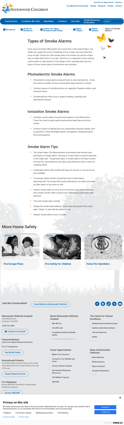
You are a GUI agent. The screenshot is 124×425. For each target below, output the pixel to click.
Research (102, 6)
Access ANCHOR (12, 393)
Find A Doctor (11, 21)
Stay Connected (98, 368)
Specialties (49, 21)
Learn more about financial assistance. (17, 342)
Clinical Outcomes (99, 332)
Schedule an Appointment (103, 2)
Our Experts (96, 377)
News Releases (98, 359)
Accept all (105, 407)
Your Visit (75, 21)
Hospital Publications (100, 373)
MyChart (119, 2)
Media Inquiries (98, 364)
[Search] (113, 21)
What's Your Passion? (60, 356)
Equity (94, 341)
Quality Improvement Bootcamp (104, 323)
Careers (119, 6)
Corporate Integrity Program (63, 339)
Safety (94, 337)
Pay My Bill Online (12, 352)
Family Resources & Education (92, 21)
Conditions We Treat (31, 21)
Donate (110, 6)
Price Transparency (10, 347)
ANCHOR (55, 384)
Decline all (105, 412)
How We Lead (57, 328)
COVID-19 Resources (60, 388)
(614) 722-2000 (8, 326)
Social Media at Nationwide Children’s (50, 304)
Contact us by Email (15, 331)
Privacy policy (24, 417)
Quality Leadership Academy (103, 328)
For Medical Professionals (77, 6)
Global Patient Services (15, 374)
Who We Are (57, 323)
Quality (93, 6)
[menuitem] (11, 21)
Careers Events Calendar (62, 368)
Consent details (9, 417)
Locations (62, 21)
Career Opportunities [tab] (60, 351)
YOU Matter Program (60, 379)
